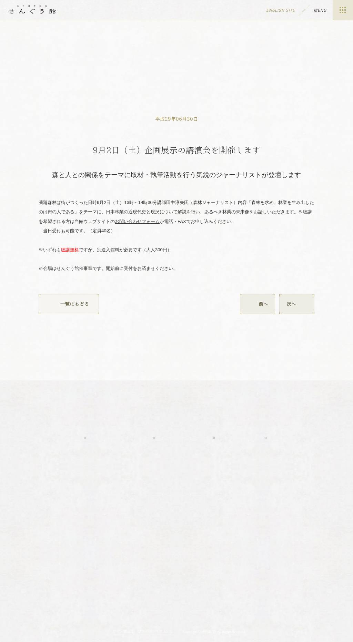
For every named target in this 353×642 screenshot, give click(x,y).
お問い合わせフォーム (137, 221)
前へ (257, 304)
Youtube (47, 438)
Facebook (119, 438)
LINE (239, 438)
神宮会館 (254, 586)
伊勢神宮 (176, 586)
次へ (296, 304)
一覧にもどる (69, 304)
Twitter (183, 438)
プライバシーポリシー (155, 631)
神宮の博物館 (98, 586)
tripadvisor (304, 438)
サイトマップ (123, 631)
